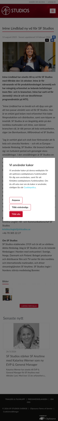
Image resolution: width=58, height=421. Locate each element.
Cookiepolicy (30, 187)
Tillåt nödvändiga (20, 207)
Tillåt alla (16, 214)
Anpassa (16, 200)
